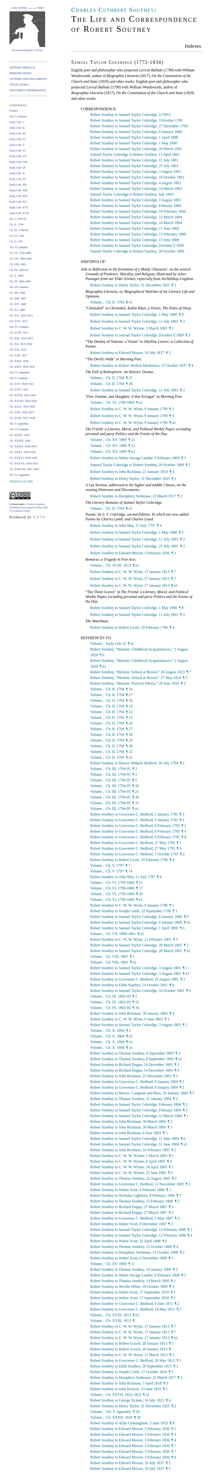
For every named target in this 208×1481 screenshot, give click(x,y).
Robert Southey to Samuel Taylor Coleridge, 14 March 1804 (136, 223)
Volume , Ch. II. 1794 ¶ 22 (111, 712)
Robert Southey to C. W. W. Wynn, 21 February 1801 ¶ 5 (134, 939)
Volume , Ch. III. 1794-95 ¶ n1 (114, 809)
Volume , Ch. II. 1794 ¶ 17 (111, 695)
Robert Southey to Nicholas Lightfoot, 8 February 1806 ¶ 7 (135, 1195)
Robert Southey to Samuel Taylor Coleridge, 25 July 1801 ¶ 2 (137, 546)
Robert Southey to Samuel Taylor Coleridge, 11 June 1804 (134, 228)
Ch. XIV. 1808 (17, 304)
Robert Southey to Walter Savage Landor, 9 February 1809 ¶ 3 (138, 458)
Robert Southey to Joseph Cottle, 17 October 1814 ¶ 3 (131, 1372)
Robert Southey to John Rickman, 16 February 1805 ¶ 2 (133, 1150)
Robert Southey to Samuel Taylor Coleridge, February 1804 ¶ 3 (139, 1110)
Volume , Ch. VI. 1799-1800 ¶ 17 (116, 888)
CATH (39, 517)
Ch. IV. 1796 (16, 236)
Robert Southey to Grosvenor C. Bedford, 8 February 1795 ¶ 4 (138, 831)
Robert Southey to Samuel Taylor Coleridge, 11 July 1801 (134, 160)
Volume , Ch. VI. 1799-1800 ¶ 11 (116, 882)
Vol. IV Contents (19, 327)
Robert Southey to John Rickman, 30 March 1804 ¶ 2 (131, 1121)
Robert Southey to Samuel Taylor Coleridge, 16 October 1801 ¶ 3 (140, 991)
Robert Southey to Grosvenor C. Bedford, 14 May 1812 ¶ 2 (135, 1309)
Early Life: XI (17, 179)
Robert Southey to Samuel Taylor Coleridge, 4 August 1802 (135, 183)
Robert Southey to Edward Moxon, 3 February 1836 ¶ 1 (133, 1429)
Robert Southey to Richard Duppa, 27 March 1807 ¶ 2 (132, 1212)
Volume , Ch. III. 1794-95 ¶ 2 (113, 769)
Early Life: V (17, 145)
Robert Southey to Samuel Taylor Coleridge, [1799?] (130, 115)
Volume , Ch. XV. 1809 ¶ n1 (112, 451)
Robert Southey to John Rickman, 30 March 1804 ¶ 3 (131, 1127)
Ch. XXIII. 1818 (18, 361)
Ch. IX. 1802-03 (18, 270)
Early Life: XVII (19, 213)
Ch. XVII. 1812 (18, 321)
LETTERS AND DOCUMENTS (28, 79)
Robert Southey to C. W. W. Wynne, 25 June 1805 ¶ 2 (131, 1173)
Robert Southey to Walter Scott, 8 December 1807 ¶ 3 (131, 1224)
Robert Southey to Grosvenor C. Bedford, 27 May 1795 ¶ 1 (135, 843)
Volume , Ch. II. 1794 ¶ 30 (111, 746)
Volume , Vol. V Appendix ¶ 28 (115, 1412)
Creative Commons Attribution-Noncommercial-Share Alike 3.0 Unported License (28, 507)
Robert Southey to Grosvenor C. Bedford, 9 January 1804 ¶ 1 (137, 1082)
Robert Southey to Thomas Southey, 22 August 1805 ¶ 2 (133, 1178)
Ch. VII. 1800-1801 (20, 258)
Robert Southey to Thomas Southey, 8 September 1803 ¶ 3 (135, 1053)
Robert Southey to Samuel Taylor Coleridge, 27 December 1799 (139, 126)
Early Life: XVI (18, 207)
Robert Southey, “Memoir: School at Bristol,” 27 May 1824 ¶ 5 (138, 678)
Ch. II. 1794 (16, 224)
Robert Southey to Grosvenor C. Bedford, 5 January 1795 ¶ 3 (137, 814)
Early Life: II (16, 127)
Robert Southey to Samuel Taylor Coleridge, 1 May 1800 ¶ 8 (137, 314)
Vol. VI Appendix (19, 475)
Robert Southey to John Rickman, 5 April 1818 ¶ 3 (129, 1383)
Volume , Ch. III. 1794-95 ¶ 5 (113, 780)
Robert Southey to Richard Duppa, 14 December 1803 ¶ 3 (134, 1065)
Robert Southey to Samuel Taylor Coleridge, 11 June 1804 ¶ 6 (137, 1139)
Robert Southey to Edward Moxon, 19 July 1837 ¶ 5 (130, 1469)
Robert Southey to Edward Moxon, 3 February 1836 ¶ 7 (133, 1446)
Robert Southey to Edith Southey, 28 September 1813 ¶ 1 (134, 1366)
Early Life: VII (18, 156)
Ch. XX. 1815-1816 (20, 344)
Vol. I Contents (18, 116)
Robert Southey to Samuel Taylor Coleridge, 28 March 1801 (136, 149)
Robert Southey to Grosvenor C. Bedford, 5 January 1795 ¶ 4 (137, 820)
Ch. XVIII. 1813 (18, 332)
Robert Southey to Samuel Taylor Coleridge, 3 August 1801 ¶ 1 (138, 968)
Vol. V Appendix (18, 423)
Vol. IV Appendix (19, 372)
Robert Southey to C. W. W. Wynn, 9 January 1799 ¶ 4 (132, 416)
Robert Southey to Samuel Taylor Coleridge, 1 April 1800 (134, 137)
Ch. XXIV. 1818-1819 (22, 366)
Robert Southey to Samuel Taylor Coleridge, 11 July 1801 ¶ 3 (137, 321)
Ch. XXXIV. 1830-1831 (23, 446)
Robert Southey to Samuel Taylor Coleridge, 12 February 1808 (138, 234)
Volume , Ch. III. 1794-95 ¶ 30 (114, 797)
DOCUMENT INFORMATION (27, 90)
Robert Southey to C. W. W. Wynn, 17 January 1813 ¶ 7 (133, 572)
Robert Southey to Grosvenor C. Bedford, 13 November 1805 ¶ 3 (140, 1184)
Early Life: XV (18, 201)
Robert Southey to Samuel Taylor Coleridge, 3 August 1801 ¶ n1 (139, 974)
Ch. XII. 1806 (17, 292)
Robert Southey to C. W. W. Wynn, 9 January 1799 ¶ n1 (133, 423)
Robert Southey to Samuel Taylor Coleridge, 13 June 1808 (134, 240)
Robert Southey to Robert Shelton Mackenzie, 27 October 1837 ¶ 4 (141, 365)
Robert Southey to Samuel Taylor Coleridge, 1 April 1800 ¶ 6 (137, 928)
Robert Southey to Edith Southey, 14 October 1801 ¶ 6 (132, 985)
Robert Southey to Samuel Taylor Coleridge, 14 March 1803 (136, 189)
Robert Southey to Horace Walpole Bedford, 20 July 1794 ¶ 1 (137, 763)
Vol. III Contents (18, 287)
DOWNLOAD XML (21, 481)
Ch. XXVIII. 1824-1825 (23, 401)
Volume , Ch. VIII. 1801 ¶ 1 (112, 956)
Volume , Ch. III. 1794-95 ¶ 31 (114, 803)
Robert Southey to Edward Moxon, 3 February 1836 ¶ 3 (133, 553)
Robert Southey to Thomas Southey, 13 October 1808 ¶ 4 (134, 1247)
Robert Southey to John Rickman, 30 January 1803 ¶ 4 (132, 1013)
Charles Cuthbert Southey (112, 9)
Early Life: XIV (18, 196)
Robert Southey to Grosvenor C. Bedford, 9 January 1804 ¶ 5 (137, 1087)
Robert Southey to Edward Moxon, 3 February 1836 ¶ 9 (133, 1457)
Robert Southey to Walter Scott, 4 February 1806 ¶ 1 (130, 1190)
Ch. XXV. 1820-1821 (21, 383)
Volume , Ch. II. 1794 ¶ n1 (111, 302)
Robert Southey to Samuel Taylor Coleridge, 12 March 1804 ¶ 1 (139, 1116)
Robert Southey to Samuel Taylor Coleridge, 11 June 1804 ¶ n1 (138, 1144)
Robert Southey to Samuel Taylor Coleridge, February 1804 (135, 206)
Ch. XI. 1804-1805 (20, 281)
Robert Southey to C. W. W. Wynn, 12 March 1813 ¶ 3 (132, 1355)
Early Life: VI (17, 150)
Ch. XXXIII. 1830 (19, 440)
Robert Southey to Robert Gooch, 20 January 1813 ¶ (131, 1349)
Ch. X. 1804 (16, 275)
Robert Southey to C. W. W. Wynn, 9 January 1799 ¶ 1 (132, 409)
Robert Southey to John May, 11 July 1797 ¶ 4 (125, 525)
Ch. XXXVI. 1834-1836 (23, 457)
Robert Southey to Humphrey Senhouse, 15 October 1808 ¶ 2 (137, 1252)
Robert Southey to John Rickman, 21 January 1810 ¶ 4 (132, 472)
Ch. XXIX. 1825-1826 (22, 406)
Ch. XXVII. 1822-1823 (22, 395)
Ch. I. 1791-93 (17, 218)
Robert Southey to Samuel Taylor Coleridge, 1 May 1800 (133, 143)
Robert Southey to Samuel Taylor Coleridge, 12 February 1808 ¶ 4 (141, 1235)
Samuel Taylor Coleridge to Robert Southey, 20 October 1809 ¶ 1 (140, 465)
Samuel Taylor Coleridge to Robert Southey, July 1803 (131, 194)
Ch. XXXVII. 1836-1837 (23, 463)
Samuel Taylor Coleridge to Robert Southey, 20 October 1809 (137, 251)
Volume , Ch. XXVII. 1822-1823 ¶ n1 (120, 1395)
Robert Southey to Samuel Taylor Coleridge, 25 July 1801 (134, 166)
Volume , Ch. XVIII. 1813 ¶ (113, 1321)
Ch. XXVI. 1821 (18, 389)
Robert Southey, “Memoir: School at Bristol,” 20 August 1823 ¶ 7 (140, 672)
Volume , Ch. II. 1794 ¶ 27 (111, 378)
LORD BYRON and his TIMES (27, 8)
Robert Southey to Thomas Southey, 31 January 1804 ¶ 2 (134, 1099)
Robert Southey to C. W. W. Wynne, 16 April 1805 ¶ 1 (132, 1167)
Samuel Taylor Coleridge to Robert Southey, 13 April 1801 (135, 154)
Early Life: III (17, 133)
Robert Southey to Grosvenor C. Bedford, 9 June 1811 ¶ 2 (134, 1304)
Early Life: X (17, 173)
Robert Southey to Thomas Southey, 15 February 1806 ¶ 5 (135, 1201)
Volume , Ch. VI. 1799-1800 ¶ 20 (116, 894)
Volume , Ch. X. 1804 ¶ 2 (110, 1030)
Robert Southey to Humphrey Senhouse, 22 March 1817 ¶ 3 (136, 496)
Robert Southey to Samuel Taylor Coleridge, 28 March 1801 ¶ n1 (140, 951)
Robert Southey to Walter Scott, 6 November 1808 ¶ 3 (131, 1258)
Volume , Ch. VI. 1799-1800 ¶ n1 (116, 402)
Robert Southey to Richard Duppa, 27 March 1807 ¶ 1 (132, 1207)
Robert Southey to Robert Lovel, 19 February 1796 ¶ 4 (132, 627)
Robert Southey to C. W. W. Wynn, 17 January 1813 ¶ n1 (134, 585)
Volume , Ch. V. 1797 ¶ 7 (110, 865)
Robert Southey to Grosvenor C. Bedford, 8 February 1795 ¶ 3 (138, 826)
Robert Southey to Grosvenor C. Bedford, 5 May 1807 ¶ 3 (135, 1218)
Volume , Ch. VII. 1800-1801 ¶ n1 (117, 934)
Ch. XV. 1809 (17, 310)
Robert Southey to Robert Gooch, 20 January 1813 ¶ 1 (132, 1343)
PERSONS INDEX (20, 73)
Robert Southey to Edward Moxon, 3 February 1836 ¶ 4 (133, 1440)
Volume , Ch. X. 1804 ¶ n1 (111, 1036)
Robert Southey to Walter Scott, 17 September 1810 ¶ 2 (132, 1298)
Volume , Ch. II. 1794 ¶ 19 (111, 706)
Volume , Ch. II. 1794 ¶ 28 (111, 384)
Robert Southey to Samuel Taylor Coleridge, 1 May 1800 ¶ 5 (137, 532)
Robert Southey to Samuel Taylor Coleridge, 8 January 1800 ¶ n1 (140, 922)
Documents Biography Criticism (27, 50)
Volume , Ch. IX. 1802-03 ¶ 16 (114, 1008)
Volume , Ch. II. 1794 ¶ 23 (111, 717)
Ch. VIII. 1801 (17, 264)
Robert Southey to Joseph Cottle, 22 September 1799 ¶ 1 (133, 911)
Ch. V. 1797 (16, 241)
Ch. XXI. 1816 (17, 349)
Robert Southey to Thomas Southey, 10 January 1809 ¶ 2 (134, 1269)
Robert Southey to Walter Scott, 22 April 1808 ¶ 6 (128, 1241)
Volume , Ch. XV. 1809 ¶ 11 (112, 440)
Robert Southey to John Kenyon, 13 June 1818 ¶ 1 (129, 1389)
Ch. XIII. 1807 (17, 298)
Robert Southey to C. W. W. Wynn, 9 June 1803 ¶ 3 (129, 1019)
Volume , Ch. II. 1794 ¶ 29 (111, 740)
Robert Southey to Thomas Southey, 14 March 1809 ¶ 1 (133, 1281)
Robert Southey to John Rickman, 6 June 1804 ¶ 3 (128, 1133)
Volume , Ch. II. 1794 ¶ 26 (111, 723)
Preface (13, 110)
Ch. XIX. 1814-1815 (21, 338)
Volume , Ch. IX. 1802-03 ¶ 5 (113, 996)
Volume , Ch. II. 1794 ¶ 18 (111, 700)
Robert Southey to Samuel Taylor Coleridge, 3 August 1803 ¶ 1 (138, 1025)
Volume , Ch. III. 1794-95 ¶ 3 (113, 774)
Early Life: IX (17, 167)
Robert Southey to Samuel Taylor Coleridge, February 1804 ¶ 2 (139, 1104)
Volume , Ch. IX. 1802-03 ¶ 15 (114, 1002)
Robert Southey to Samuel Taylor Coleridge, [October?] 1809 (137, 245)
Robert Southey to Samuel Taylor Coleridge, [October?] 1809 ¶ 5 (140, 335)
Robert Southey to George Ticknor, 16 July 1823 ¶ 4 (130, 1400)
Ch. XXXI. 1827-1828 (22, 418)
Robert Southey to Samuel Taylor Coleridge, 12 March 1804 (136, 217)
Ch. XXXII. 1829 (19, 435)
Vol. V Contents (18, 378)
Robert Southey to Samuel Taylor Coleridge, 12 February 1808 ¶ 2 (141, 1230)
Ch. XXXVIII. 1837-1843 (24, 469)
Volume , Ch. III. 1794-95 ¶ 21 (114, 791)
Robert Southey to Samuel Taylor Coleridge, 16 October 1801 (137, 177)
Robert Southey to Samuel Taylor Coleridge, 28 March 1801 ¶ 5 (139, 945)
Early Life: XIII (18, 190)
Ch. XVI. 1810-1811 (21, 315)
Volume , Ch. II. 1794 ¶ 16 (111, 689)
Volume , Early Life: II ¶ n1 (112, 644)
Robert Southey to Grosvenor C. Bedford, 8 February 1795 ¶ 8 (138, 837)
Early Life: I (16, 122)
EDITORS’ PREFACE (22, 67)
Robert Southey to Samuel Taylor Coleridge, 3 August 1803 (135, 200)
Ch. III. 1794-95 (18, 230)
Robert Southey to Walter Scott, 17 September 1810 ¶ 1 (132, 1292)
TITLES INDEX (18, 84)
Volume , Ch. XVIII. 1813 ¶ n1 (114, 565)
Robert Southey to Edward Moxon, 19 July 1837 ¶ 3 (130, 353)
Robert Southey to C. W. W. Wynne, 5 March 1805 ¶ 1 (132, 328)
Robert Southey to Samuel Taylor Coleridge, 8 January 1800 (136, 132)
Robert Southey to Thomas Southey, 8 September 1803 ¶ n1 (136, 1059)
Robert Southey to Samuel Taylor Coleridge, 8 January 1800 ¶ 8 (139, 917)
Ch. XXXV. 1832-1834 (22, 452)
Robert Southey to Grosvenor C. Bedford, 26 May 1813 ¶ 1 (135, 1360)
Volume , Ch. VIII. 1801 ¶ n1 (113, 962)
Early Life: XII (18, 184)
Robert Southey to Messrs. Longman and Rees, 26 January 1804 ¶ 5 (142, 1093)
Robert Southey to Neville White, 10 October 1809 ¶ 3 (132, 1286)
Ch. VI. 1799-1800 (20, 253)
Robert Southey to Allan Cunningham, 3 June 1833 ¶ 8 (132, 1423)
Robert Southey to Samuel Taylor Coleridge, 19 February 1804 (138, 211)
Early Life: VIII (18, 162)
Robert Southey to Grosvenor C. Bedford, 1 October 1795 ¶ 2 (137, 854)
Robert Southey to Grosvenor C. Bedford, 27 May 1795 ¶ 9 (135, 848)
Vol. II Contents (18, 247)
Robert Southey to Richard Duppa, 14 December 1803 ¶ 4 (134, 1070)
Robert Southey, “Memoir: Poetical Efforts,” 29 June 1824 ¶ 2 (137, 683)
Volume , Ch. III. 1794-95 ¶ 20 (114, 786)
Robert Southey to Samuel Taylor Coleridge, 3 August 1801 (135, 172)
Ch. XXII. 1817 (18, 355)
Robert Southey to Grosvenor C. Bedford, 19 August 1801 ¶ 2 (137, 979)
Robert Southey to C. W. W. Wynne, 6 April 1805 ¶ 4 (131, 1161)
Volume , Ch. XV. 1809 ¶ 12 (112, 446)
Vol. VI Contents (19, 429)
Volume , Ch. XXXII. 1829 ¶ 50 (115, 1417)
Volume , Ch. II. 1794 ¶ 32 (111, 752)
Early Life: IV (17, 139)
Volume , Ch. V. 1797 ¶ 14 (111, 871)
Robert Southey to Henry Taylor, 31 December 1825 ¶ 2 (133, 285)
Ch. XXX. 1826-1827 (21, 412)
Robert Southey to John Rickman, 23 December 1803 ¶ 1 (134, 1076)
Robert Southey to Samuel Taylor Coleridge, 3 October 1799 (136, 120)
